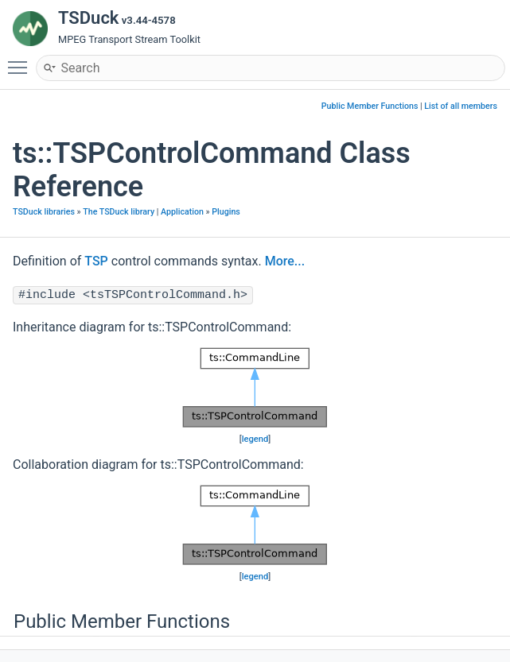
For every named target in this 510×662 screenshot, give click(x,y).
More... (285, 261)
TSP (96, 261)
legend (255, 439)
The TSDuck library (118, 212)
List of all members (460, 106)
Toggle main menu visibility (21, 60)
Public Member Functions (370, 106)
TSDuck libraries (44, 212)
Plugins (226, 212)
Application (182, 212)
